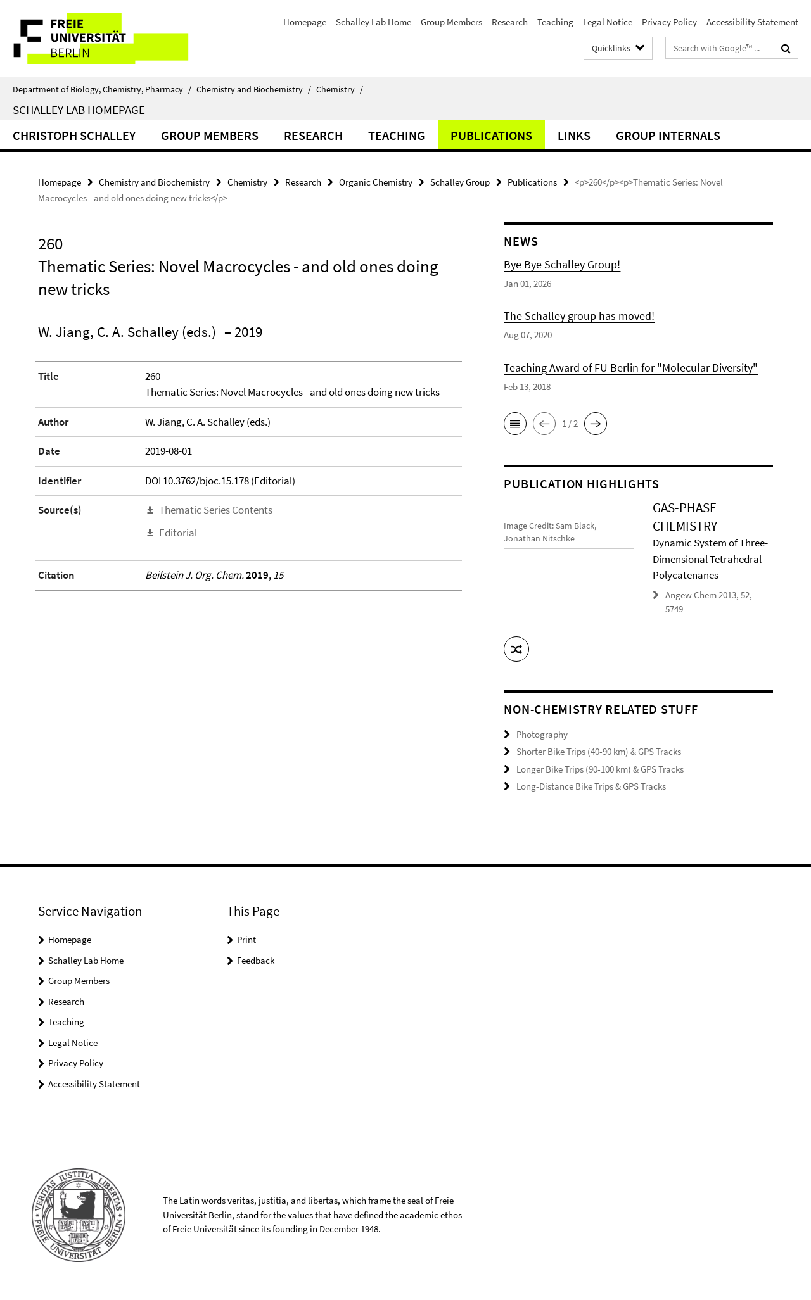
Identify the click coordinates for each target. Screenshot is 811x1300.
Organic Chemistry (375, 182)
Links (574, 135)
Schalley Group (460, 182)
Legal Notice (607, 22)
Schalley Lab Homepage (79, 109)
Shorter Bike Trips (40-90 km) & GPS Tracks (598, 751)
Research (510, 22)
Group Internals (668, 135)
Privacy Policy (669, 22)
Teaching (555, 22)
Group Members (451, 22)
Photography (542, 734)
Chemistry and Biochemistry (253, 89)
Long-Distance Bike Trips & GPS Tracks (591, 786)
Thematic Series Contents (215, 510)
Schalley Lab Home (373, 22)
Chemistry (339, 89)
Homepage (304, 22)
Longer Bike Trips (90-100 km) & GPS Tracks (600, 769)
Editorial (178, 533)
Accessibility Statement (752, 22)
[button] (515, 423)
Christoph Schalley (74, 135)
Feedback (255, 960)
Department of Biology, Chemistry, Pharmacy (102, 89)
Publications (491, 135)
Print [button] (246, 939)
